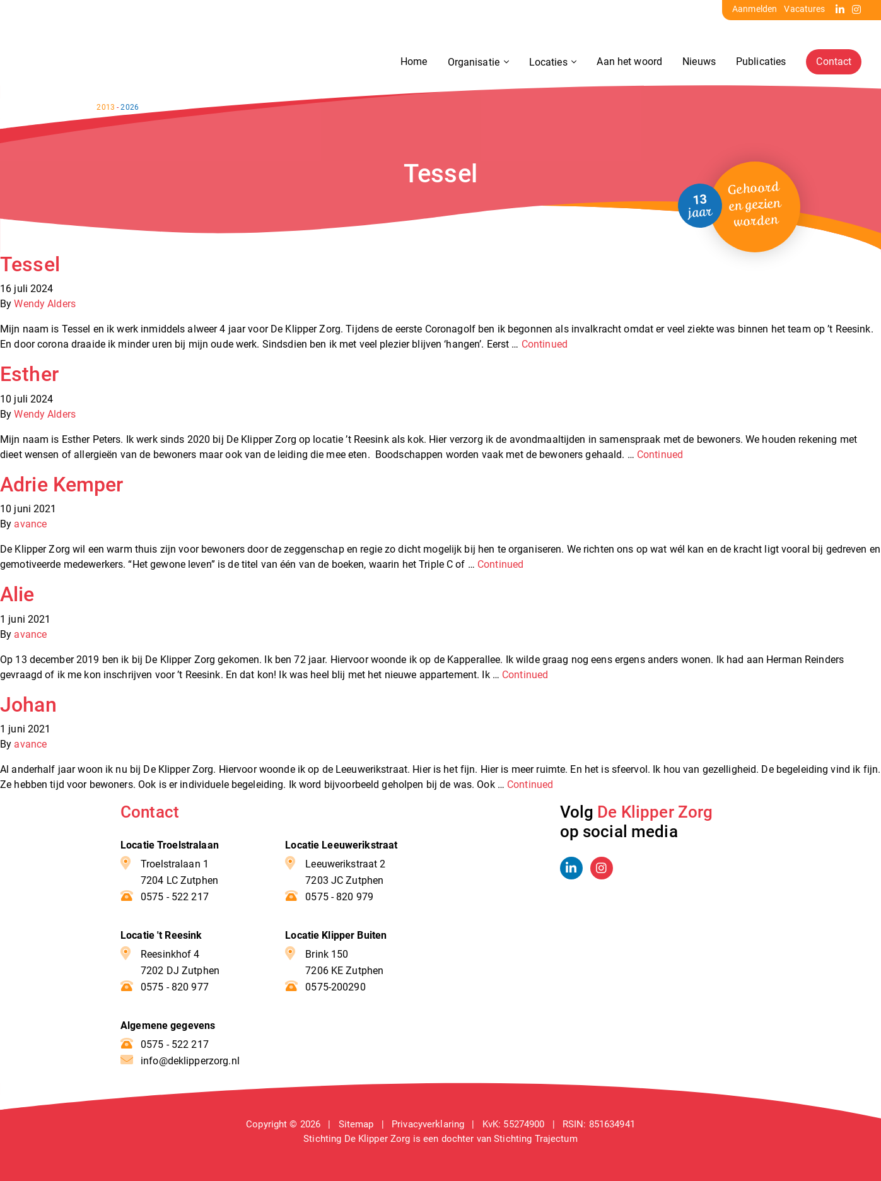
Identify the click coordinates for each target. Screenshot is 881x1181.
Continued (545, 344)
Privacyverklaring (428, 1124)
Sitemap (356, 1124)
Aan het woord (629, 62)
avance (30, 524)
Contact (833, 62)
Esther (29, 374)
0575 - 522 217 (175, 897)
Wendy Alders (45, 304)
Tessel (30, 264)
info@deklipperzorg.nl (190, 1061)
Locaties (548, 63)
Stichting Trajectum (536, 1138)
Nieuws (698, 62)
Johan (28, 705)
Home (413, 62)
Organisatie (473, 63)
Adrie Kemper (62, 484)
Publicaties (760, 62)
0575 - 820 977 (175, 987)
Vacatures (804, 9)
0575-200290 (335, 987)
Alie (17, 594)
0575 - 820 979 (339, 897)
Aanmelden (754, 9)
